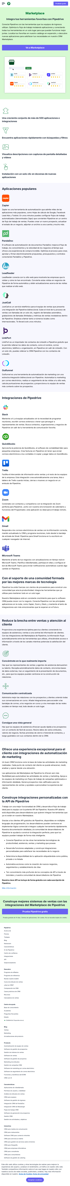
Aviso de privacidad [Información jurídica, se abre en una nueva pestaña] (40, 1174)
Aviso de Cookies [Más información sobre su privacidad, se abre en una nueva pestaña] (25, 1174)
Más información (9, 888)
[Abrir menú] (3, 3)
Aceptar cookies (35, 1180)
